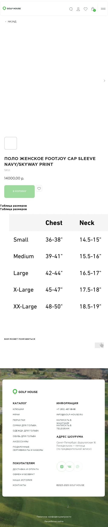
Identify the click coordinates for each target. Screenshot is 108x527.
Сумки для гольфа (24, 426)
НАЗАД (12, 22)
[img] (71, 9)
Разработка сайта (54, 522)
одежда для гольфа (26, 431)
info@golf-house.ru (69, 415)
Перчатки (19, 420)
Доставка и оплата (26, 469)
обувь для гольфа (24, 436)
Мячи (16, 415)
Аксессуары (20, 442)
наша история (22, 480)
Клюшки (18, 409)
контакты (19, 485)
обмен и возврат (24, 474)
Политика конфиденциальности (54, 517)
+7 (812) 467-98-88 (65, 409)
